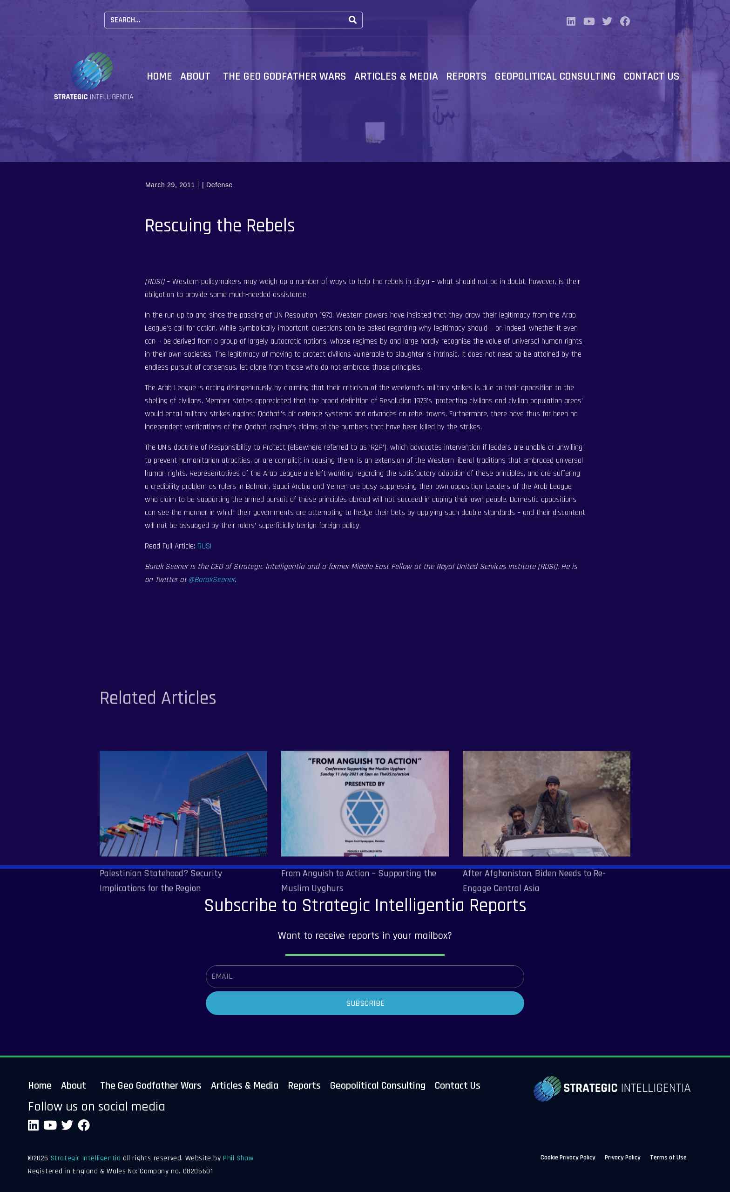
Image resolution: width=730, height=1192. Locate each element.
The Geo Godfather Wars (284, 76)
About (195, 76)
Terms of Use (668, 1159)
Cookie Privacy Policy (568, 1159)
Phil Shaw (238, 1158)
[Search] (352, 20)
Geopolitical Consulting (555, 76)
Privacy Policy (623, 1159)
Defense (219, 185)
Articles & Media (396, 76)
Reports (466, 76)
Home (159, 76)
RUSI (204, 546)
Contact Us (652, 76)
